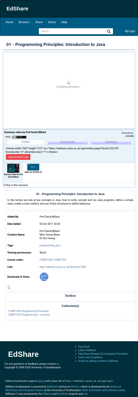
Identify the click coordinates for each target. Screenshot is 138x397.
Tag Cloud (83, 346)
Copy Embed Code (18, 157)
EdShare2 (52, 386)
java (58, 245)
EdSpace (47, 393)
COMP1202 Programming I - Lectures (29, 314)
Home (9, 22)
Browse (24, 22)
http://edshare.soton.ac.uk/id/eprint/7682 (63, 267)
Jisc (85, 393)
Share (39, 22)
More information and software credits (103, 389)
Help (64, 22)
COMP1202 (60, 259)
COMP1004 (46, 259)
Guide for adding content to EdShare (98, 361)
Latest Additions (87, 350)
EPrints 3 (75, 386)
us (57, 363)
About (52, 22)
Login (130, 31)
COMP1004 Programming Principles (28, 311)
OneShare (63, 393)
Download (127, 132)
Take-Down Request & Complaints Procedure (103, 353)
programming (47, 245)
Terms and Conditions (90, 357)
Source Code (68, 141)
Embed (25, 141)
